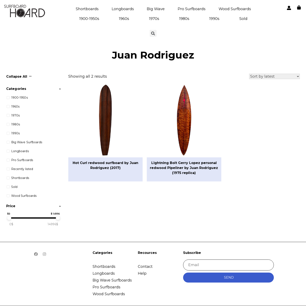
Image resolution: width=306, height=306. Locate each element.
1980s (184, 18)
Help (142, 273)
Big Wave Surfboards (112, 280)
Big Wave (156, 9)
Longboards (123, 9)
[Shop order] (274, 76)
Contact (145, 266)
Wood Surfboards (235, 9)
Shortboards (87, 9)
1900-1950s (89, 18)
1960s (124, 18)
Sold (243, 18)
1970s (154, 18)
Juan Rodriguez (153, 55)
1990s (214, 18)
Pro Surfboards (192, 9)
